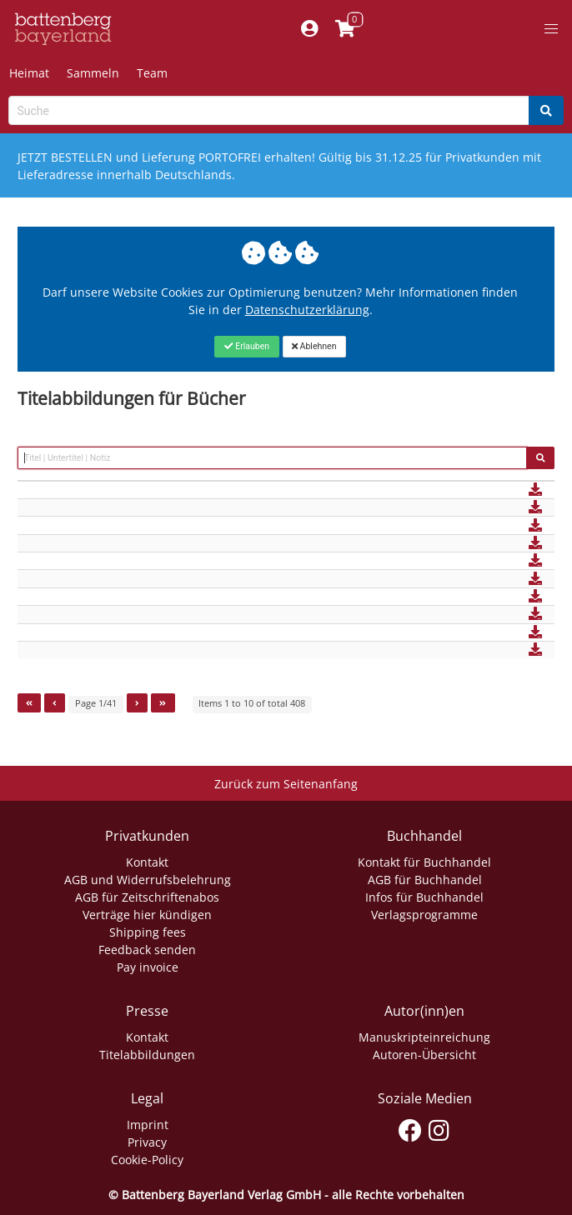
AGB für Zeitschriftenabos (147, 897)
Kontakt (147, 862)
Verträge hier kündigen (147, 914)
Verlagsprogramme (424, 914)
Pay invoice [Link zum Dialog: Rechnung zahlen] (147, 967)
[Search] (546, 110)
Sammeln (93, 73)
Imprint (147, 1124)
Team (152, 73)
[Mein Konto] (309, 29)
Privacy (147, 1142)
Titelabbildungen (147, 1054)
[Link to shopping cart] (345, 29)
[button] (551, 29)
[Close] (246, 347)
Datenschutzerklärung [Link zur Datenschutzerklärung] (307, 310)
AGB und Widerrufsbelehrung (147, 880)
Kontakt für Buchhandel (424, 862)
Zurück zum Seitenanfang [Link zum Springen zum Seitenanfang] (286, 784)
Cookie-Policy (147, 1160)
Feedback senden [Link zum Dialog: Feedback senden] (147, 950)
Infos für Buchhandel (424, 897)
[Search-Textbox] (268, 110)
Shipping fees (147, 932)
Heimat (29, 73)
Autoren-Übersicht (424, 1054)
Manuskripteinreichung (424, 1037)
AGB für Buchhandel (425, 880)
